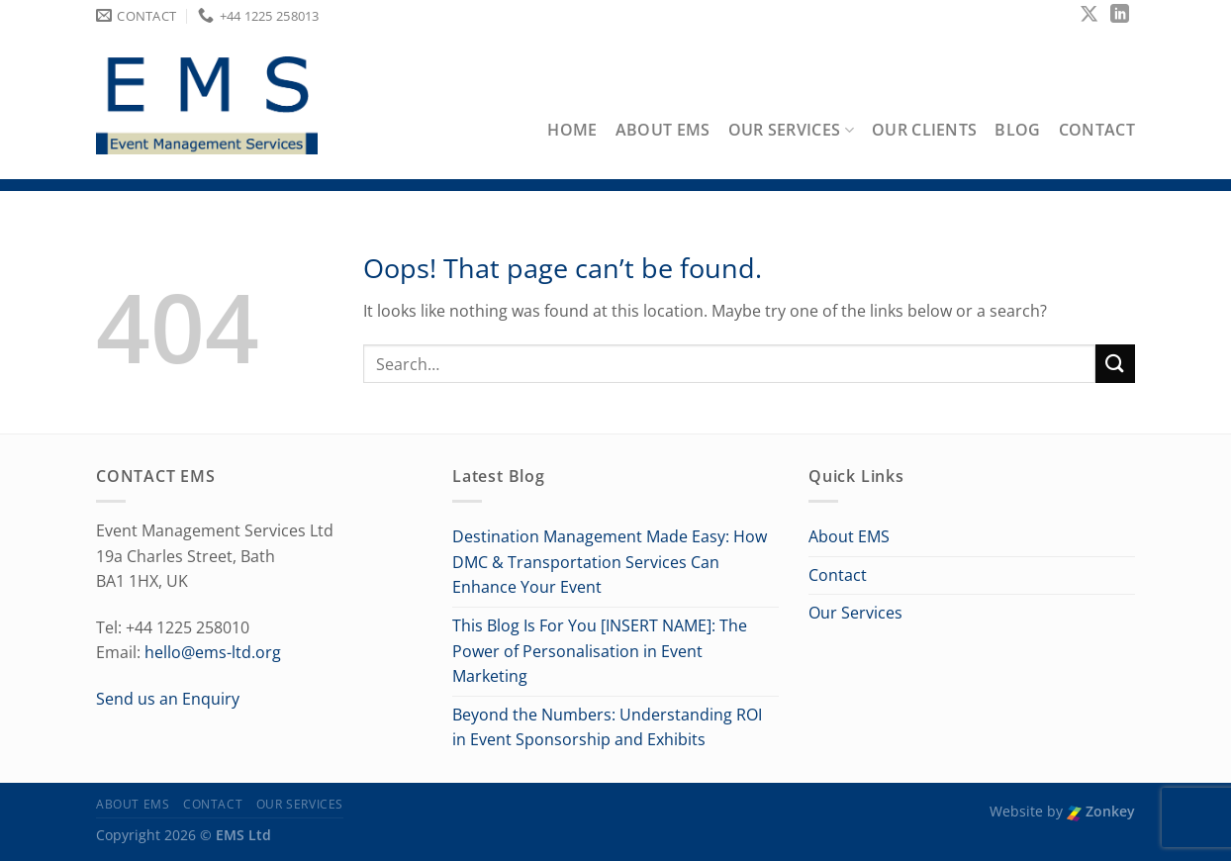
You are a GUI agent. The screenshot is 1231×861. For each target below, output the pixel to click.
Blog (1017, 130)
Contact (1097, 130)
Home (572, 130)
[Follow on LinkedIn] (1119, 15)
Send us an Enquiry (167, 699)
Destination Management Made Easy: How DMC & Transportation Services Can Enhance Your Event (609, 562)
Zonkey (1101, 811)
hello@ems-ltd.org (212, 652)
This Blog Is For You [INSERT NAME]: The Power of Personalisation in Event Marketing (599, 651)
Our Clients (925, 130)
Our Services (791, 130)
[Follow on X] (1089, 15)
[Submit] (1115, 363)
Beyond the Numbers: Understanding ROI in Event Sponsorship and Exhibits (607, 727)
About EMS (663, 130)
